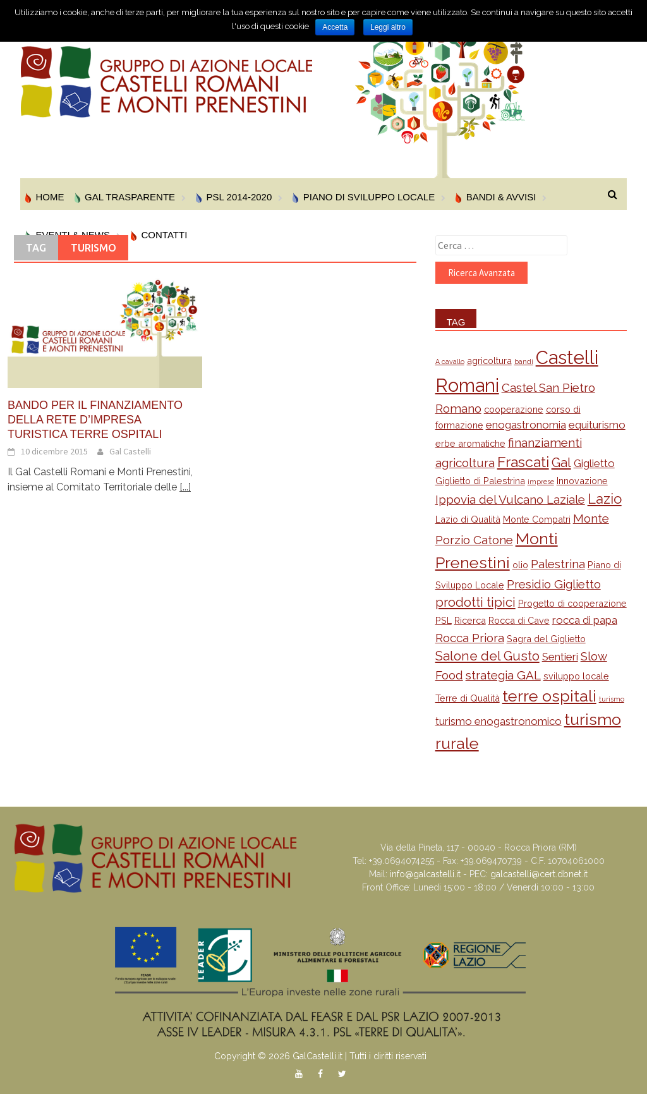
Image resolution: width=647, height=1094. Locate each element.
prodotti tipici (475, 602)
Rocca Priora (469, 638)
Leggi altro (388, 27)
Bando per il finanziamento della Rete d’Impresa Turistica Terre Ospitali (95, 420)
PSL (443, 620)
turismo (611, 699)
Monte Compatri (537, 519)
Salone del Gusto (487, 656)
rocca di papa (584, 620)
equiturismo (597, 424)
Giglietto (594, 463)
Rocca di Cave (519, 620)
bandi (523, 361)
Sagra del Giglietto (546, 638)
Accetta (335, 27)
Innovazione (582, 480)
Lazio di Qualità (467, 519)
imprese (541, 481)
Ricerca (470, 620)
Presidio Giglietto (554, 584)
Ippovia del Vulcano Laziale (510, 499)
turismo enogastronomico (498, 721)
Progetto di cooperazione (572, 603)
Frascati (523, 461)
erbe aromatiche (470, 443)
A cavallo (449, 361)
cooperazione (513, 409)
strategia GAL (503, 675)
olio (520, 564)
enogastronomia (526, 424)
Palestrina (558, 564)
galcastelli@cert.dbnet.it (539, 874)
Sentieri (560, 656)
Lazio (605, 498)
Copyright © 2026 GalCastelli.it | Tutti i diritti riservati (320, 1056)
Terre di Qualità (467, 698)
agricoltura (489, 360)
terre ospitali (549, 695)
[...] (185, 487)
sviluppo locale (576, 676)
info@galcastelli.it (425, 874)
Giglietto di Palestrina (480, 480)
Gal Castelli (130, 451)
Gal (561, 462)
